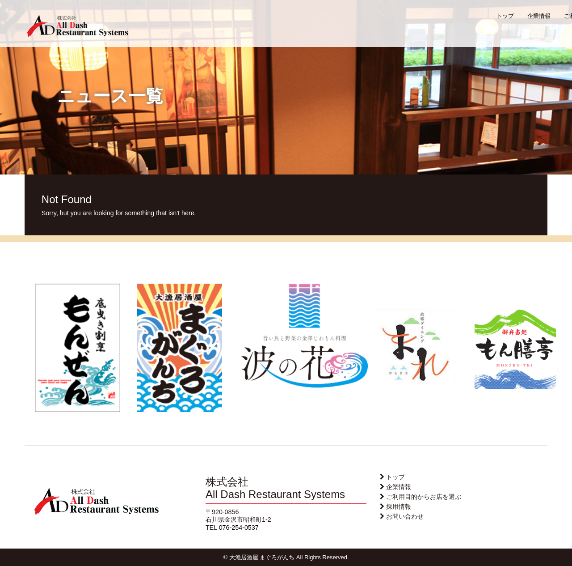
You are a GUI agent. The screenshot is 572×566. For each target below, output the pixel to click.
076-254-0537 (239, 527)
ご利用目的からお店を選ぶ (423, 496)
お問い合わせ (405, 516)
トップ (505, 16)
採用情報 (398, 506)
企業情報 (539, 16)
